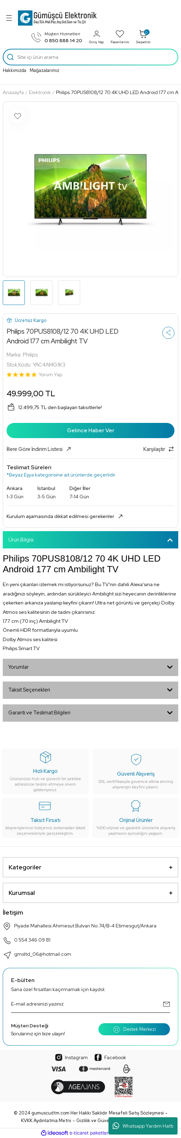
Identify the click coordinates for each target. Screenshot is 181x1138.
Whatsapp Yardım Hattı (143, 1126)
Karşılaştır (158, 449)
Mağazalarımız (44, 70)
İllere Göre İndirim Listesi (39, 449)
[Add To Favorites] (17, 116)
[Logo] (57, 18)
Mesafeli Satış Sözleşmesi (136, 1113)
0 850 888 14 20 (63, 40)
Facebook (110, 1057)
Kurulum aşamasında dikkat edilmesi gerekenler (65, 516)
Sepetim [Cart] (143, 37)
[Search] (90, 57)
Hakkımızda (14, 70)
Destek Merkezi (134, 1029)
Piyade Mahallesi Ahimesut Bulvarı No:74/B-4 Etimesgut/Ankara (79, 926)
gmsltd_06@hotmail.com (37, 955)
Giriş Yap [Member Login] (96, 37)
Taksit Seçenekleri (29, 689)
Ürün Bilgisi (21, 539)
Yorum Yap (50, 374)
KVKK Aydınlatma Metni (46, 1120)
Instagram (71, 1057)
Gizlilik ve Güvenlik (96, 1120)
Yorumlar (18, 667)
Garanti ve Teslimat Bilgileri (39, 712)
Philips (30, 354)
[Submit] (166, 1004)
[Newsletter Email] (90, 1004)
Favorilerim (120, 37)
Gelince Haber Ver (90, 430)
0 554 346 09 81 (26, 940)
